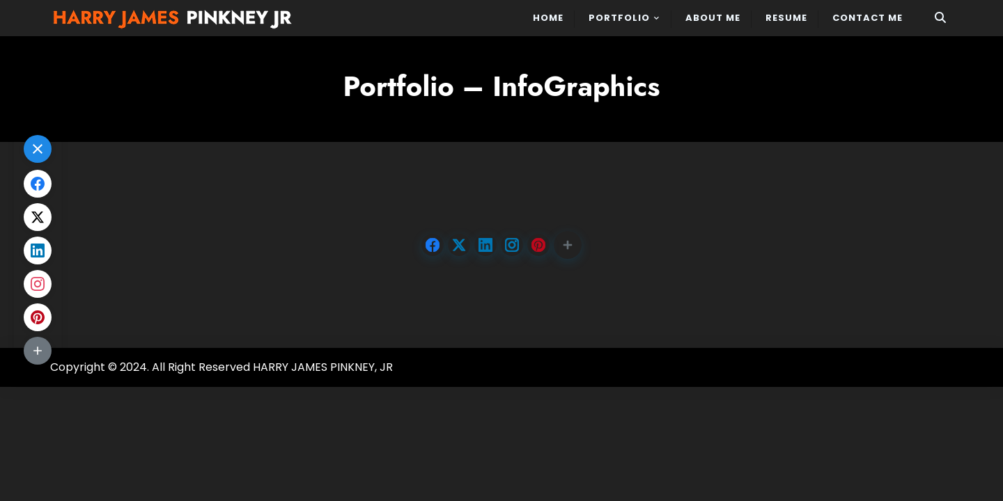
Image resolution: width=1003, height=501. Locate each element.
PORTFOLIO (619, 17)
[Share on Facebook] (432, 245)
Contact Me (867, 17)
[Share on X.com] (459, 245)
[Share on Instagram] (512, 245)
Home (548, 17)
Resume (786, 17)
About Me (712, 17)
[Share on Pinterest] (538, 245)
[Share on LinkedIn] (485, 245)
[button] (568, 245)
